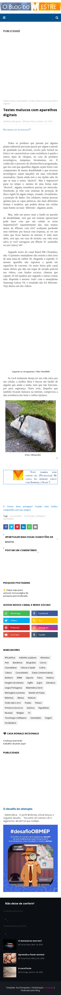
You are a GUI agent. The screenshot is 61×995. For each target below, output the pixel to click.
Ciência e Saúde (28, 667)
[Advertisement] (30, 66)
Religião (20, 713)
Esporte (29, 677)
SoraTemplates (23, 987)
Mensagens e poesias (15, 692)
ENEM (19, 677)
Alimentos (45, 657)
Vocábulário (10, 723)
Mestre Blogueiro (13, 121)
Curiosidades (16, 516)
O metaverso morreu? (30, 940)
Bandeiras (17, 662)
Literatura (50, 682)
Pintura (38, 702)
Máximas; (9, 697)
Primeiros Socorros (14, 707)
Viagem (48, 718)
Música (21, 697)
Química (30, 707)
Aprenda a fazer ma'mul (31, 954)
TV (29, 713)
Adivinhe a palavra (27, 657)
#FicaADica (10, 657)
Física (39, 677)
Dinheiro (9, 677)
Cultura (8, 672)
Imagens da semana (14, 682)
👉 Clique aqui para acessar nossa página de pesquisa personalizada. (15, 593)
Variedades (22, 100)
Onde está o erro (13, 702)
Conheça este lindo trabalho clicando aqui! (14, 742)
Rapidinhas (44, 707)
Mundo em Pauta (36, 692)
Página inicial (9, 100)
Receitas (9, 713)
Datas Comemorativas (42, 672)
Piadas (28, 702)
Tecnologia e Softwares (34, 516)
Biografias (31, 662)
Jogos (39, 682)
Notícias (31, 697)
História (50, 677)
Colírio (42, 667)
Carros (43, 662)
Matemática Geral (34, 687)
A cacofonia (24, 968)
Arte (7, 662)
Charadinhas (11, 667)
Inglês (30, 682)
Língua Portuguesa (13, 687)
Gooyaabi (48, 987)
